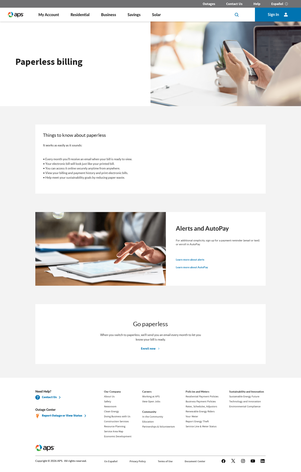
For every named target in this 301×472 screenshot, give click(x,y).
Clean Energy (111, 411)
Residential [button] (79, 14)
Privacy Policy (138, 461)
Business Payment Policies (201, 401)
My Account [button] (48, 14)
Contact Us (234, 4)
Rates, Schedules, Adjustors (201, 406)
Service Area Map (113, 431)
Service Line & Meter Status (201, 426)
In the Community (152, 416)
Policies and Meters (197, 391)
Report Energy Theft (197, 421)
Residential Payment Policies (202, 396)
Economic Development (117, 436)
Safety (107, 401)
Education (148, 421)
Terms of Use (165, 461)
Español (277, 4)
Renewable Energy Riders (200, 411)
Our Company (112, 391)
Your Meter (192, 416)
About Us (109, 396)
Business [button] (108, 14)
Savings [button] (134, 14)
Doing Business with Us (117, 416)
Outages (209, 4)
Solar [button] (156, 14)
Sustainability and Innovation (246, 391)
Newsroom (110, 406)
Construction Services (116, 421)
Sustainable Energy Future (244, 396)
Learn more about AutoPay (192, 267)
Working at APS (151, 396)
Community (149, 411)
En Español (110, 461)
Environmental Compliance (244, 406)
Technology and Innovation (245, 401)
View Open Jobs (151, 401)
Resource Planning (114, 426)
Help (256, 4)
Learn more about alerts (190, 259)
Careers (146, 391)
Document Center (195, 461)
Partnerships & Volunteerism (158, 426)
